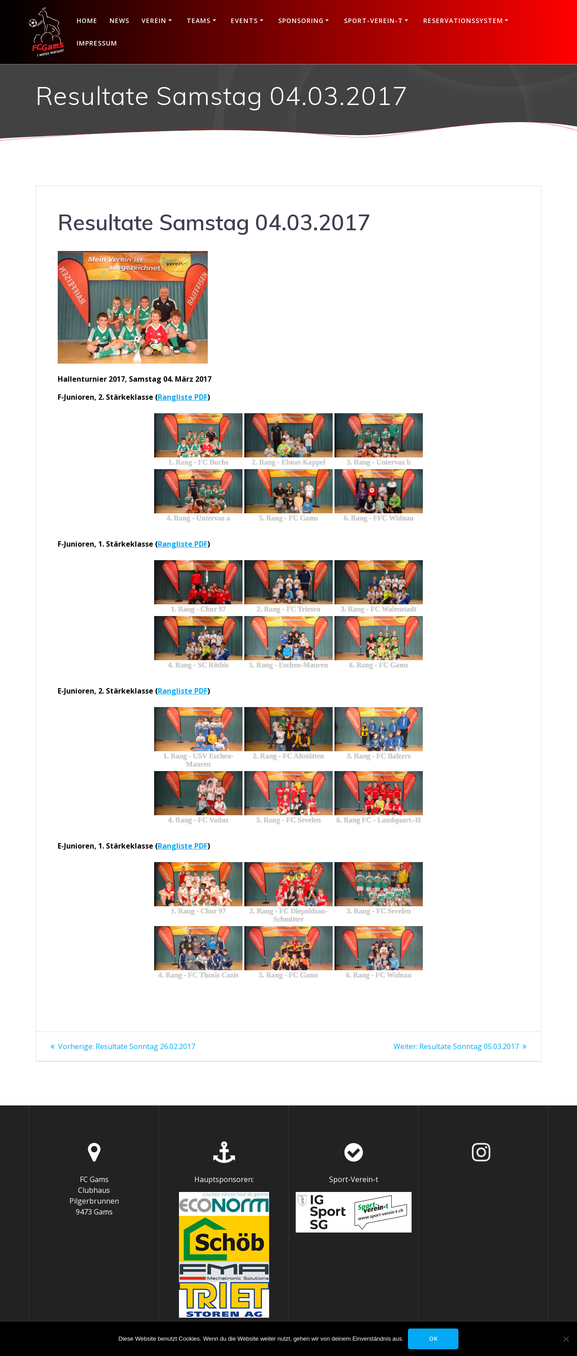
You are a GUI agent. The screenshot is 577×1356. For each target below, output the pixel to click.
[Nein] (565, 1338)
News (119, 20)
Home (87, 20)
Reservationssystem (463, 20)
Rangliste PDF (182, 397)
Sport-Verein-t (373, 20)
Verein (154, 20)
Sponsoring (301, 20)
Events (244, 20)
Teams (199, 20)
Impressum (97, 43)
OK (433, 1338)
